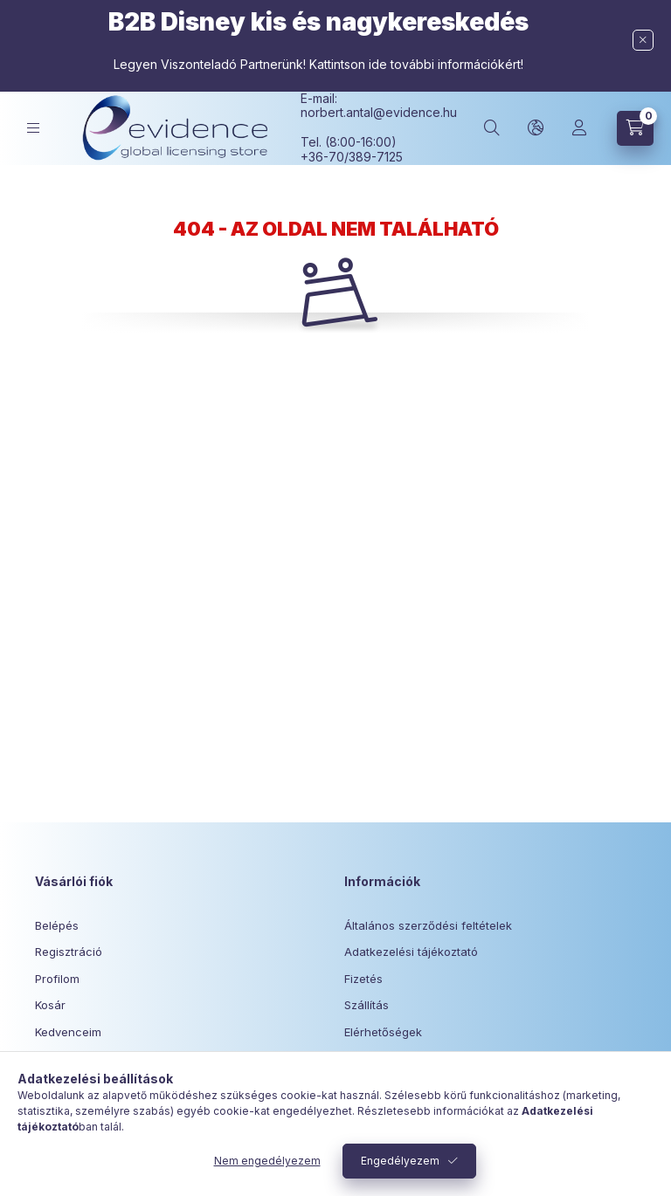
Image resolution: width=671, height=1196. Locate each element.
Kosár (50, 1005)
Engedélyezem (400, 1160)
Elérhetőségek (383, 1032)
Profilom (57, 979)
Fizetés (363, 979)
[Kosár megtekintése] (635, 128)
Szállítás (366, 1005)
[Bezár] (643, 40)
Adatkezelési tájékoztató (411, 952)
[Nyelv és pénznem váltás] (535, 128)
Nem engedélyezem (267, 1160)
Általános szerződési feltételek (428, 925)
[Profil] (579, 128)
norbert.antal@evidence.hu (379, 112)
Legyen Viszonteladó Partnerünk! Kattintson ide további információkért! (318, 64)
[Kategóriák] (33, 128)
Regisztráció (68, 952)
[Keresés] (491, 128)
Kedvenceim (68, 1032)
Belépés (57, 925)
